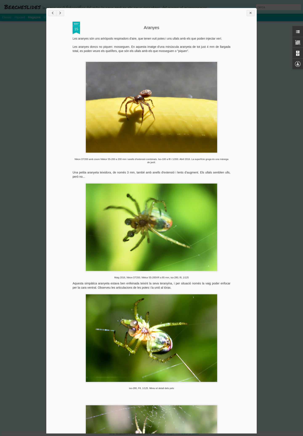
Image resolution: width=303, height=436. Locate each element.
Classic (7, 17)
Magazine (34, 17)
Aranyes (151, 27)
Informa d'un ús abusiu (187, 433)
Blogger (170, 433)
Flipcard (20, 17)
